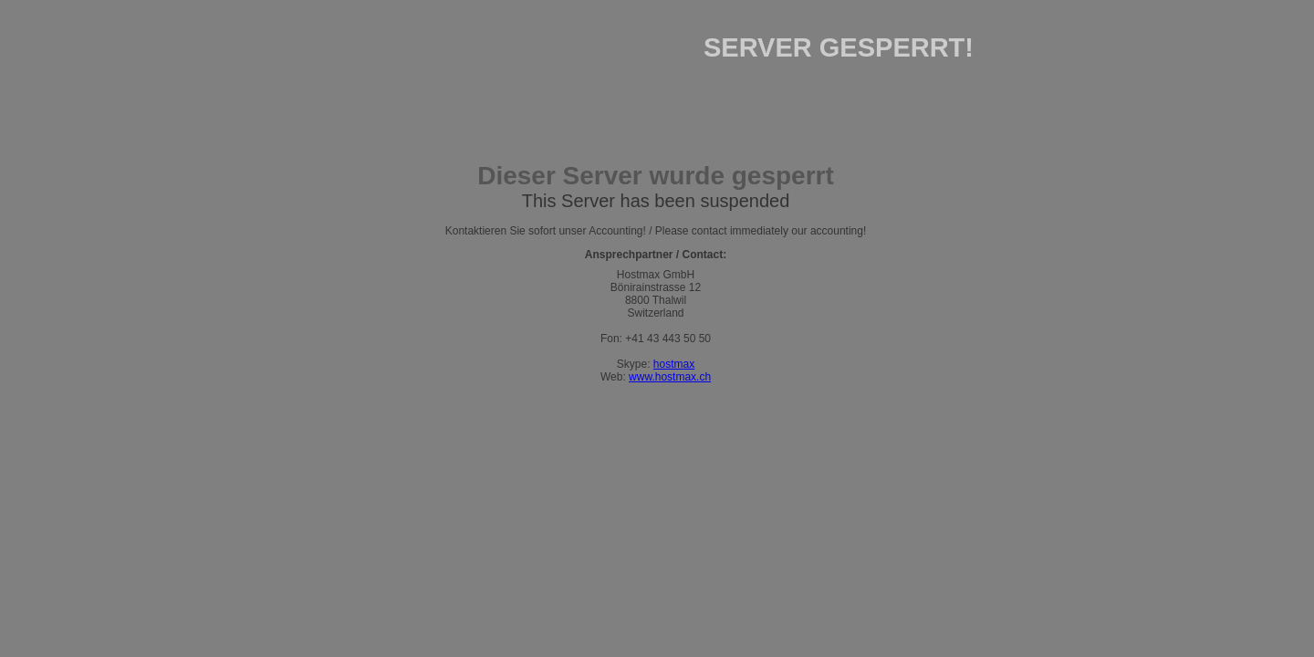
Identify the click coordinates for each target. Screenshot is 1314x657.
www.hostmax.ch (670, 376)
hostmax (673, 364)
